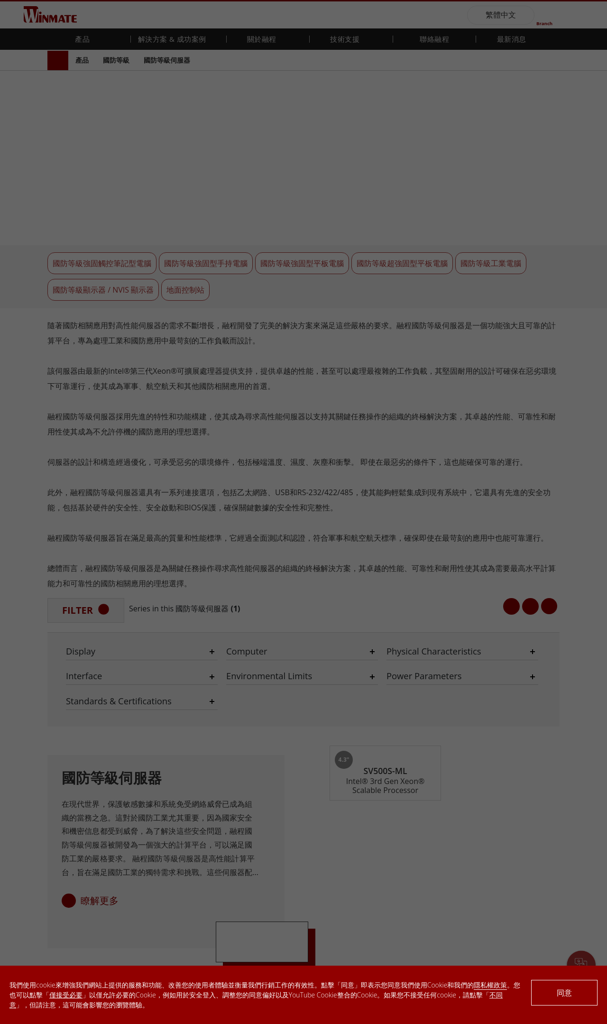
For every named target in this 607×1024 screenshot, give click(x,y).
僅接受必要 (66, 994)
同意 (564, 992)
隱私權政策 (490, 984)
